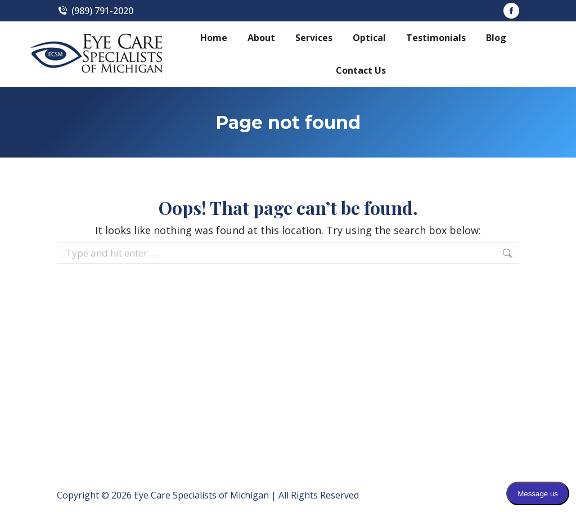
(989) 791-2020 (95, 11)
